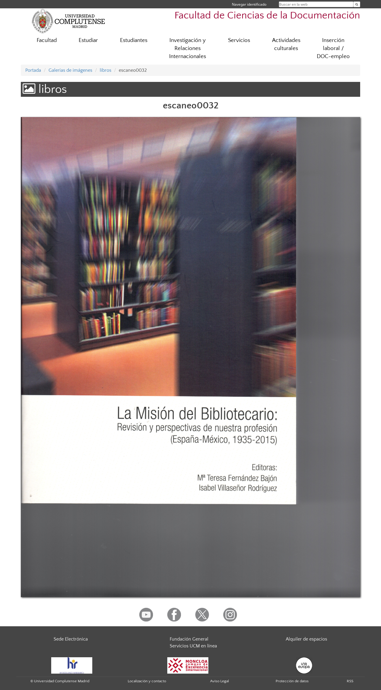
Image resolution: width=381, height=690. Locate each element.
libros (105, 70)
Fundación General (189, 639)
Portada (33, 70)
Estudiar (88, 40)
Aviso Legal (219, 681)
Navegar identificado (249, 4)
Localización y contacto (147, 681)
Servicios (239, 40)
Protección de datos (292, 681)
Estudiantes (133, 40)
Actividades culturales (286, 44)
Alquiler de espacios (306, 639)
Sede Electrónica (71, 639)
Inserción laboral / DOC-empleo (333, 48)
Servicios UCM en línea (193, 646)
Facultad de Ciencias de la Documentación (267, 15)
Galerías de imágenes (70, 70)
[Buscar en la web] (356, 4)
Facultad (47, 40)
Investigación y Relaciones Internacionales (187, 48)
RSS (350, 681)
